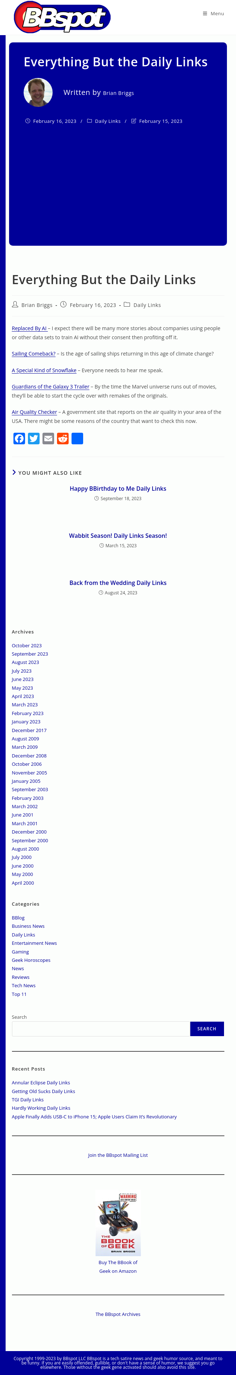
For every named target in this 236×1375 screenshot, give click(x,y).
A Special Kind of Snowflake (44, 370)
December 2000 (29, 831)
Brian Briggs (37, 305)
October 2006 (27, 764)
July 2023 (22, 671)
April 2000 (23, 883)
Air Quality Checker (34, 411)
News (18, 968)
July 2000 (22, 857)
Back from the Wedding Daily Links (118, 583)
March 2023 (25, 704)
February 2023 (28, 713)
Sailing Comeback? (34, 353)
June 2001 (23, 814)
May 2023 (22, 688)
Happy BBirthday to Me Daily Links (118, 489)
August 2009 (25, 738)
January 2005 (26, 781)
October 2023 (27, 645)
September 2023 (30, 654)
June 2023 (23, 679)
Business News (28, 926)
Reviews (21, 977)
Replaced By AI (30, 328)
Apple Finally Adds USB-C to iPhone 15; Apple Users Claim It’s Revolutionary (94, 1116)
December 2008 (29, 755)
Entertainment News (34, 943)
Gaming (20, 951)
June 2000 (23, 866)
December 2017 (29, 730)
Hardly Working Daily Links (41, 1108)
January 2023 (26, 721)
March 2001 (25, 823)
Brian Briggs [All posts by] (118, 93)
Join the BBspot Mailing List (118, 1155)
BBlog (18, 917)
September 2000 (30, 840)
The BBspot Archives (118, 1314)
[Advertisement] (118, 180)
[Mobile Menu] (213, 13)
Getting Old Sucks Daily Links (43, 1091)
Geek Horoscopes (31, 960)
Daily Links (108, 121)
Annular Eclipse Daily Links (41, 1082)
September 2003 (30, 789)
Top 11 (19, 994)
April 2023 (23, 696)
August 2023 (25, 662)
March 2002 (25, 806)
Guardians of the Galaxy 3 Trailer (51, 386)
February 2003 (28, 798)
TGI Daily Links (28, 1099)
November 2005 (29, 772)
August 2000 (25, 849)
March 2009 (25, 747)
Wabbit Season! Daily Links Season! (118, 536)
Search (19, 1017)
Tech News (24, 985)
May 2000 (22, 874)
